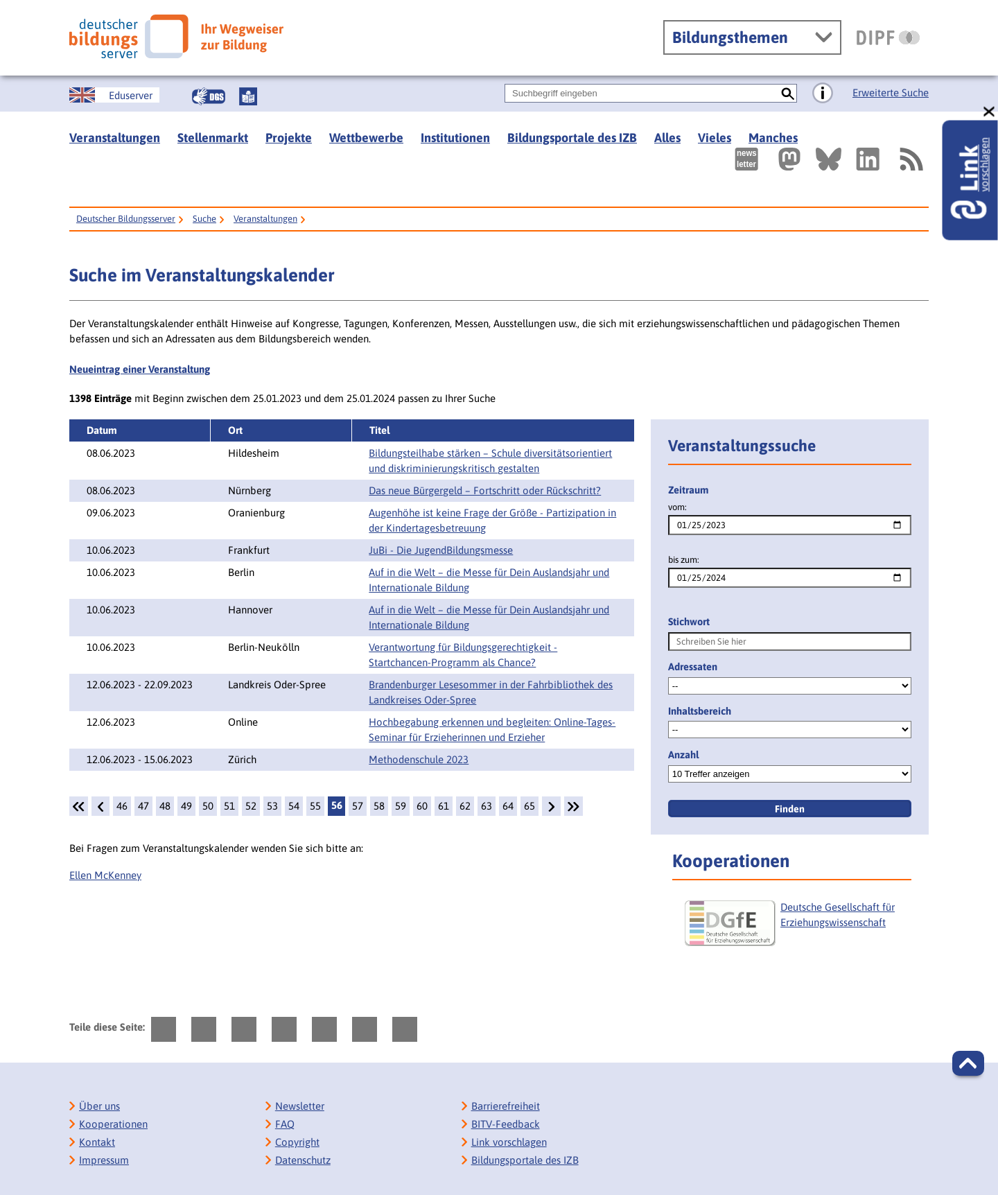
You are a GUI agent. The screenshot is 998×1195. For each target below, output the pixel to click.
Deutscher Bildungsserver (125, 218)
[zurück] (100, 806)
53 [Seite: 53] (272, 806)
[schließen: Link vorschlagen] (989, 112)
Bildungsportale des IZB (572, 137)
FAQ (285, 1124)
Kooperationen (113, 1124)
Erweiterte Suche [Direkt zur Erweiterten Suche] (890, 92)
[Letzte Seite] (573, 806)
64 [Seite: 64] (508, 806)
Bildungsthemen (730, 37)
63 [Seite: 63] (486, 806)
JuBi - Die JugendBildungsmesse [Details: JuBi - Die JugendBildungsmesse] (441, 550)
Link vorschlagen (509, 1142)
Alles (667, 137)
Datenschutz (303, 1160)
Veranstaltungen (114, 137)
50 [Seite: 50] (207, 806)
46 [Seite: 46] (122, 806)
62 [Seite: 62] (465, 806)
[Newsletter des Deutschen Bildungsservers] (746, 159)
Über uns (99, 1106)
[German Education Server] (114, 95)
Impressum (104, 1160)
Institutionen (455, 137)
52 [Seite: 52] (250, 806)
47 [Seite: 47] (143, 806)
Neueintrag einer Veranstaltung (139, 369)
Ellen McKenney (105, 875)
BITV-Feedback (505, 1124)
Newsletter (299, 1106)
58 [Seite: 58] (379, 806)
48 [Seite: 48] (164, 806)
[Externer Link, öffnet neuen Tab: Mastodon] (789, 159)
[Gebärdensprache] (208, 96)
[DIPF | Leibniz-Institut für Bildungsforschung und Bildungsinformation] (888, 37)
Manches (773, 137)
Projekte (288, 137)
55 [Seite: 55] (315, 806)
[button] (968, 1063)
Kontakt (97, 1142)
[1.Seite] (78, 806)
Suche (204, 218)
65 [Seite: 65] (529, 806)
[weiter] (551, 806)
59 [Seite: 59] (400, 806)
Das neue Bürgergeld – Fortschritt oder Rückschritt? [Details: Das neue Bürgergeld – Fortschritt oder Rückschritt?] (485, 490)
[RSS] (911, 159)
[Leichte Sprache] (248, 96)
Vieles (714, 137)
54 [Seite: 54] (293, 806)
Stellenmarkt (212, 137)
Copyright (297, 1142)
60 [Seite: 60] (422, 806)
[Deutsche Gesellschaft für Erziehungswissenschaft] (796, 929)
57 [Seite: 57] (357, 806)
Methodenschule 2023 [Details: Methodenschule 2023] (419, 759)
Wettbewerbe (366, 137)
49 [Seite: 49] (186, 806)
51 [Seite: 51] (229, 806)
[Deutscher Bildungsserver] (176, 36)
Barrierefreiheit (505, 1106)
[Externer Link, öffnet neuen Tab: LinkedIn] (868, 159)
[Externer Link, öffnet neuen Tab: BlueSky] (828, 159)
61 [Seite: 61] (443, 806)
